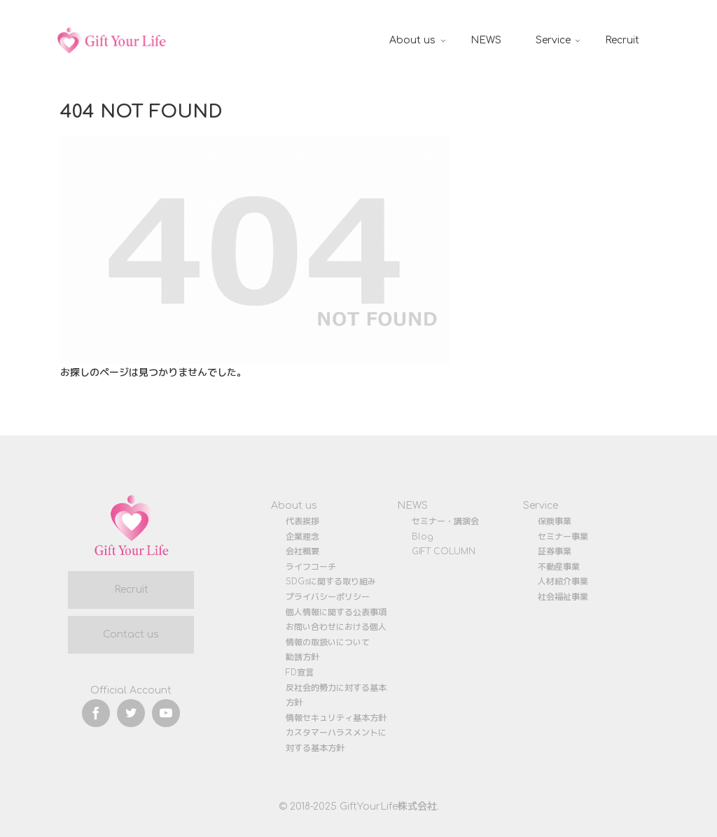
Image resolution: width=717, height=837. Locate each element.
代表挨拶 (302, 521)
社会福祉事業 (563, 597)
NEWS (412, 505)
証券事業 (554, 551)
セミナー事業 (563, 537)
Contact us (131, 634)
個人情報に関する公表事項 (336, 612)
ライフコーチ (311, 567)
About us (294, 505)
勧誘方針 (302, 657)
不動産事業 (559, 567)
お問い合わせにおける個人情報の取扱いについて (336, 634)
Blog (422, 537)
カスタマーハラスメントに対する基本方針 (336, 740)
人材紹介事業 (563, 581)
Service (540, 505)
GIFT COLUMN (443, 551)
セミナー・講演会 (445, 521)
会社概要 (302, 551)
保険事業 (554, 521)
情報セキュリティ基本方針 (336, 718)
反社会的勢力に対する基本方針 (336, 695)
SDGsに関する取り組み (331, 581)
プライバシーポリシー (328, 597)
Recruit (131, 589)
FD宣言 (300, 672)
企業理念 (302, 537)
